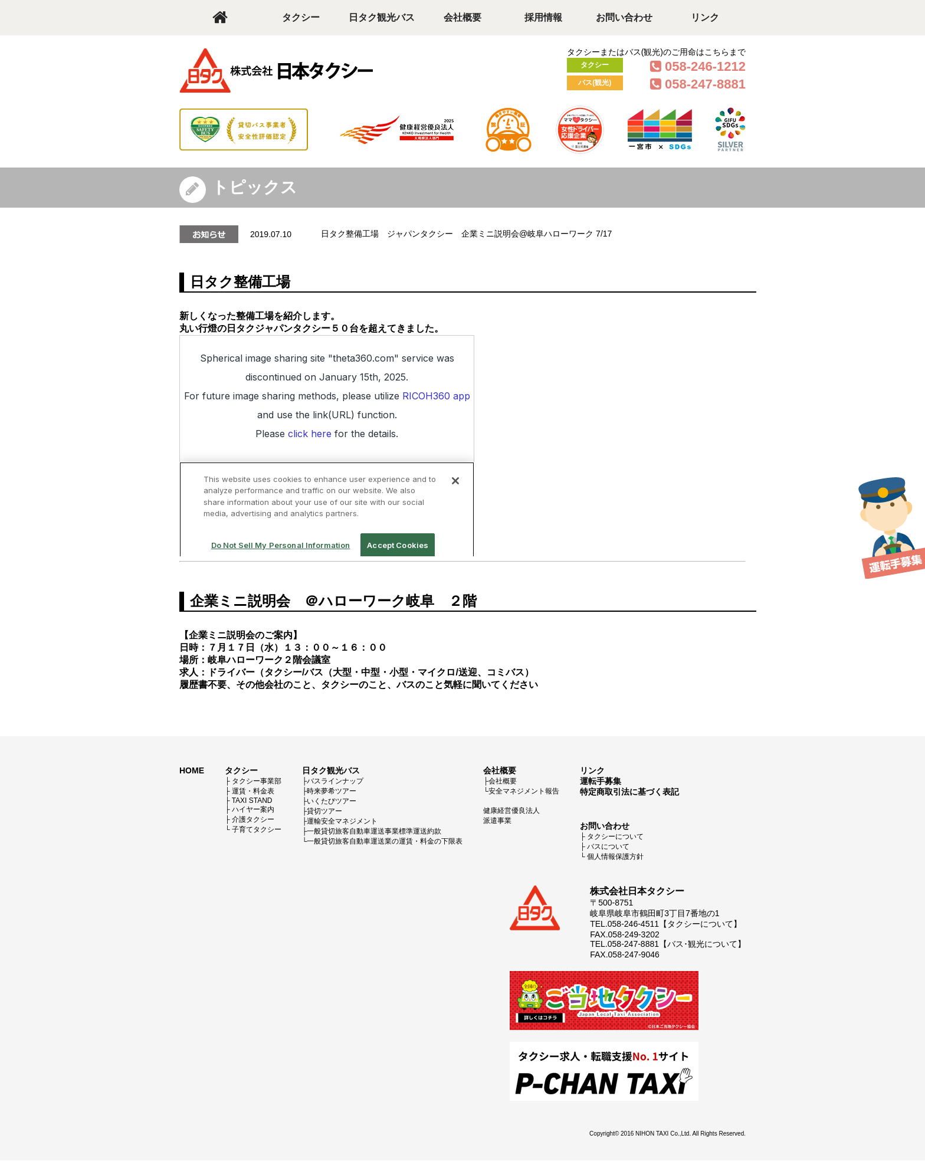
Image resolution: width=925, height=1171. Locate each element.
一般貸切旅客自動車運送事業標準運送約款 (374, 831)
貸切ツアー (324, 811)
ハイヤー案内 (253, 809)
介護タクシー (253, 819)
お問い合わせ (624, 17)
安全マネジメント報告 (523, 791)
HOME (191, 770)
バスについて (608, 846)
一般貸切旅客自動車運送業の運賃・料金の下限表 (384, 841)
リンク (705, 17)
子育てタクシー (256, 829)
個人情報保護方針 (615, 856)
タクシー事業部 (256, 781)
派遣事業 (497, 820)
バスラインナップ (335, 781)
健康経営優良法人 (511, 810)
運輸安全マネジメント (342, 821)
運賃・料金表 (253, 791)
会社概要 (462, 17)
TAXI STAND (252, 800)
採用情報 (543, 17)
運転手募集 (600, 781)
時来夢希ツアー (331, 791)
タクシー (301, 17)
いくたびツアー (331, 801)
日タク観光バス (382, 17)
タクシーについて (615, 836)
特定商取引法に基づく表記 (629, 791)
